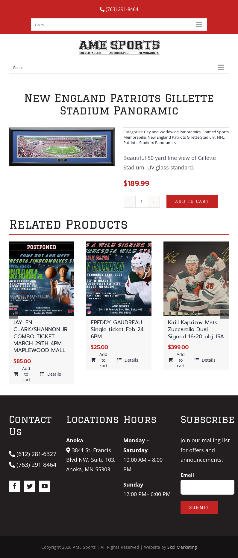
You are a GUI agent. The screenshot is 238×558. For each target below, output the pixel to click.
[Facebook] (14, 486)
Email (187, 475)
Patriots (130, 142)
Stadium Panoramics (157, 142)
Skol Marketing (182, 547)
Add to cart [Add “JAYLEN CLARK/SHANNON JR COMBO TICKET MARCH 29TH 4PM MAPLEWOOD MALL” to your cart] (22, 374)
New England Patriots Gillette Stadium (181, 137)
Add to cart (192, 201)
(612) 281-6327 (32, 454)
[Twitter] (29, 486)
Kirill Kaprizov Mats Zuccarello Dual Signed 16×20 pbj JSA (196, 329)
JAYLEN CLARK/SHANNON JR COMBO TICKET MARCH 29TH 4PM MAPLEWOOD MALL (40, 336)
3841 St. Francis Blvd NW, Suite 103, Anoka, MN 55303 (91, 460)
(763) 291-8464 (119, 9)
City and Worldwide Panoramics (172, 131)
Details (50, 374)
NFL (220, 137)
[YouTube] (44, 486)
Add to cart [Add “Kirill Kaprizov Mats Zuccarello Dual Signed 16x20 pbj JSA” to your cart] (176, 360)
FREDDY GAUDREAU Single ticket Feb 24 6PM (117, 329)
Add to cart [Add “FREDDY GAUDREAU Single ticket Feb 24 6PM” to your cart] (99, 360)
